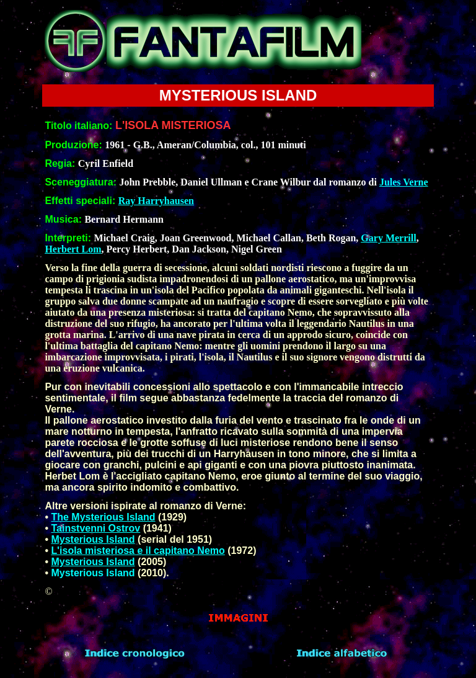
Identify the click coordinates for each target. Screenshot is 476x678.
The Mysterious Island (103, 517)
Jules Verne (403, 182)
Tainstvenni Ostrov (95, 528)
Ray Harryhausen (156, 200)
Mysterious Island (92, 539)
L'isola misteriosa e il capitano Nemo (137, 550)
